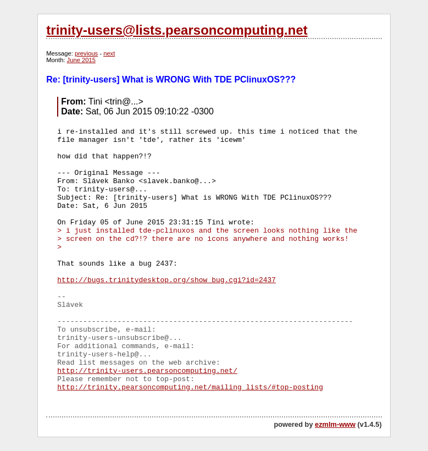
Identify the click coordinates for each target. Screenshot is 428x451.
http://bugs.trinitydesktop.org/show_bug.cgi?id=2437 (166, 280)
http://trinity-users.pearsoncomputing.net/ (147, 371)
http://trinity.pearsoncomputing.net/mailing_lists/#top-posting (190, 387)
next (109, 53)
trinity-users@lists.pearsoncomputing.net (176, 30)
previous (86, 53)
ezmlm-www (335, 424)
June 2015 (81, 60)
